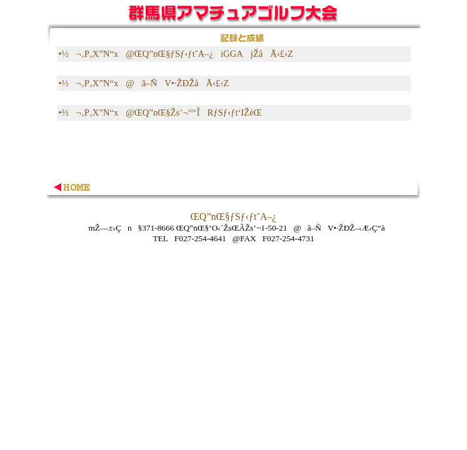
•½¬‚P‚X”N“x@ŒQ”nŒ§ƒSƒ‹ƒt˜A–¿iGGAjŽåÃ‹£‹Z (176, 54)
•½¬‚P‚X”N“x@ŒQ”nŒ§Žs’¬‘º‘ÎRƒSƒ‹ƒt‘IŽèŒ (161, 113)
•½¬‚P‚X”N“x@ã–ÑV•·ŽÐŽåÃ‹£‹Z (144, 83)
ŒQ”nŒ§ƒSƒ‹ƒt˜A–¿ (234, 216)
